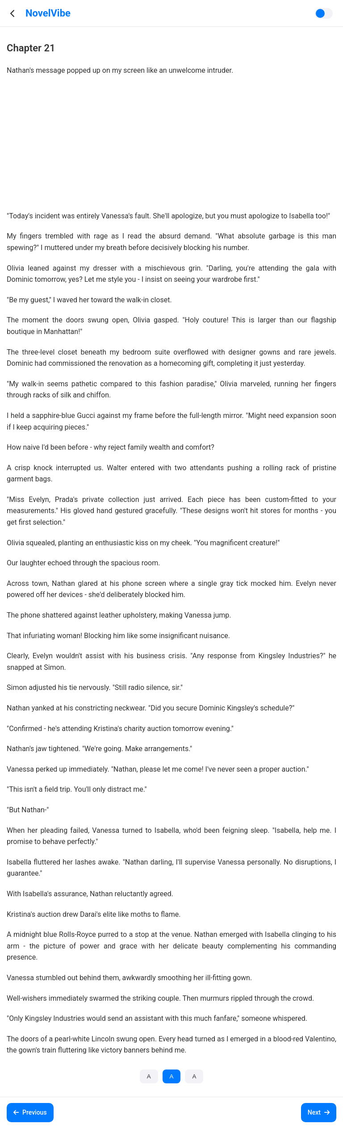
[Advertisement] (171, 147)
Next (319, 1112)
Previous (30, 1112)
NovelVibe (48, 13)
